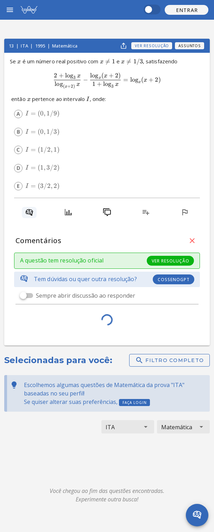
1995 (40, 46)
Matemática (64, 46)
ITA (25, 46)
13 (12, 46)
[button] (186, 10)
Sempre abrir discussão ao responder (85, 295)
